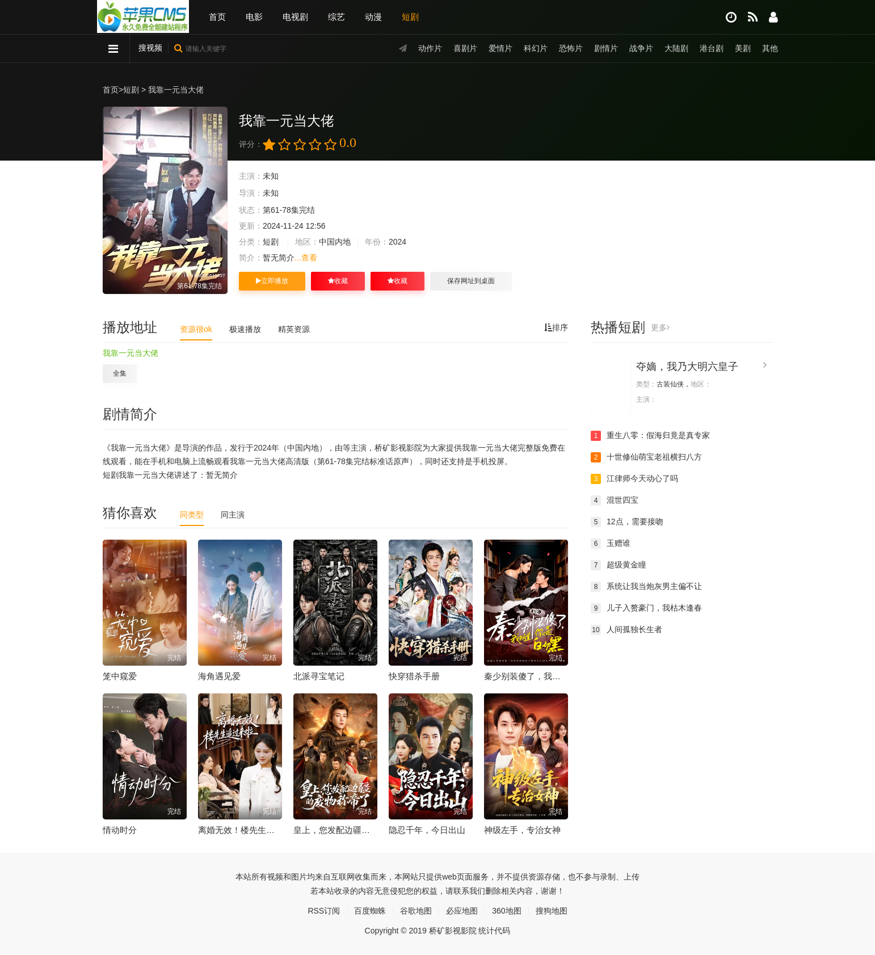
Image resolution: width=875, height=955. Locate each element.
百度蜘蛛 (370, 910)
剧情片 (606, 48)
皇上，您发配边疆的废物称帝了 (353, 830)
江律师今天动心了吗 (634, 479)
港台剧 (711, 48)
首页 (217, 17)
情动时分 (120, 830)
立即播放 (272, 281)
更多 (660, 327)
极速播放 (245, 329)
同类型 (192, 514)
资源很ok (196, 329)
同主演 (233, 514)
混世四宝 (614, 500)
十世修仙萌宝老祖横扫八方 (646, 457)
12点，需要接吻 (627, 522)
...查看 (306, 257)
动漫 (373, 17)
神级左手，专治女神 (522, 830)
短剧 (410, 17)
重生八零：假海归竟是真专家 (650, 436)
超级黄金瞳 (618, 565)
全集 (120, 373)
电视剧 (295, 17)
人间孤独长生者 (626, 630)
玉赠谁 (610, 543)
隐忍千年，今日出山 (427, 830)
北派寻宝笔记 (318, 676)
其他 (770, 48)
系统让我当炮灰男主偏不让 (646, 587)
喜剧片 (465, 48)
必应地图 (462, 910)
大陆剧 (676, 48)
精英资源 (294, 329)
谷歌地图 (416, 910)
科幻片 (536, 48)
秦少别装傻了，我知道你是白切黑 (548, 676)
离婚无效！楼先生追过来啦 (249, 830)
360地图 (506, 910)
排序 (556, 327)
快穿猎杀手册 (414, 676)
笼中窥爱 (120, 676)
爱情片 (500, 48)
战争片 (641, 48)
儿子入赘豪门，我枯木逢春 (646, 608)
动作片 (430, 48)
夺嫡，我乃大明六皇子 (687, 366)
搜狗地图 (551, 910)
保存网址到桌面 (471, 281)
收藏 (338, 281)
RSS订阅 (324, 910)
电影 (254, 17)
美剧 (743, 48)
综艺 (336, 17)
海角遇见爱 (219, 676)
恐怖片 (571, 48)
